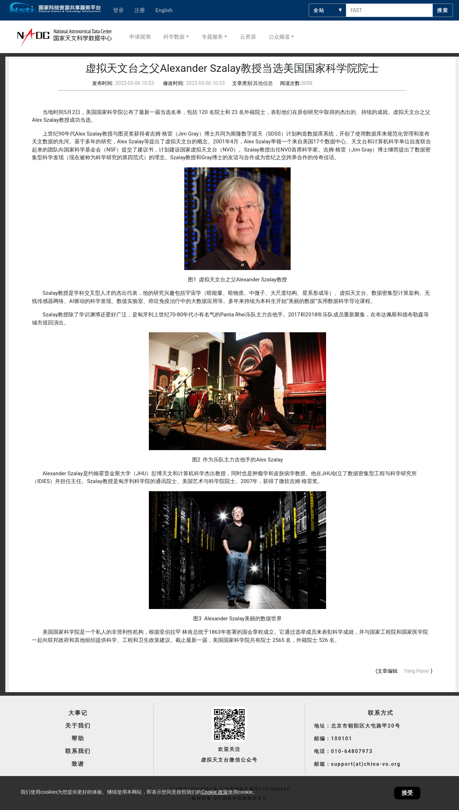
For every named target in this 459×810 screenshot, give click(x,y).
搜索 (442, 10)
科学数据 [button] (174, 37)
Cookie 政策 (214, 792)
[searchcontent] (389, 10)
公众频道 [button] (279, 37)
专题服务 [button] (212, 37)
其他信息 (263, 83)
